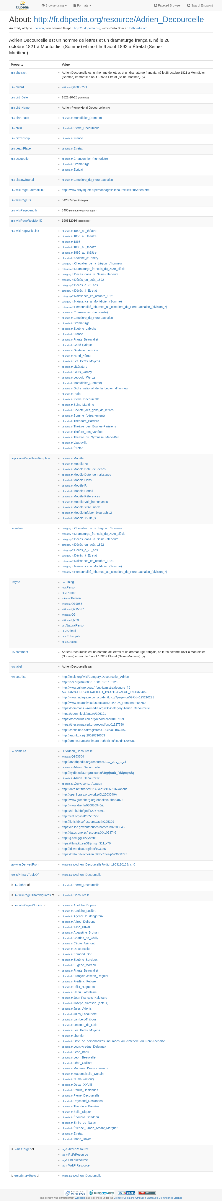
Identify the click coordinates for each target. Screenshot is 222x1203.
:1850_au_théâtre (79, 236)
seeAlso (18, 676)
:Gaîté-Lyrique (77, 345)
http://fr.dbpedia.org (87, 28)
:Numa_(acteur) (78, 1079)
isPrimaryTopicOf (25, 874)
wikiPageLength (24, 210)
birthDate (19, 97)
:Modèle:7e (75, 463)
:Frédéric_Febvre (79, 981)
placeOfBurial (22, 179)
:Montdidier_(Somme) (82, 118)
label (16, 666)
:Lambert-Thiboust (79, 1019)
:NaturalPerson (73, 625)
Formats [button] (82, 5)
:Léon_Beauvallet (79, 1057)
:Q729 (70, 620)
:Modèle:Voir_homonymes (85, 501)
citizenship (20, 138)
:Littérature (74, 366)
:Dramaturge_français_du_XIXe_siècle (93, 269)
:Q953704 (73, 756)
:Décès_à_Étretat (79, 290)
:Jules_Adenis (77, 1008)
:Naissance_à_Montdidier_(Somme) (92, 301)
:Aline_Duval (76, 927)
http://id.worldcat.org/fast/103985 (84, 849)
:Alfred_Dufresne (78, 921)
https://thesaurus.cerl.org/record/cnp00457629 (93, 719)
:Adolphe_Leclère (79, 910)
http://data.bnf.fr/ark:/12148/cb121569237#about (94, 789)
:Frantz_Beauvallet (80, 339)
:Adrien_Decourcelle (77, 751)
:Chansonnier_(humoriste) (85, 158)
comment (19, 652)
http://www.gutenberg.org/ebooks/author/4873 (92, 800)
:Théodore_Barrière (80, 421)
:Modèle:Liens (77, 480)
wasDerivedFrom (25, 864)
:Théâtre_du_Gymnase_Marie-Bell (90, 437)
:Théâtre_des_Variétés (82, 432)
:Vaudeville (74, 442)
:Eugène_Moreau (79, 965)
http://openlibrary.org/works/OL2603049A (89, 794)
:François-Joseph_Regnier (85, 976)
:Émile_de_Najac (79, 1122)
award (17, 87)
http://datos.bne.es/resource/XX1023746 (89, 832)
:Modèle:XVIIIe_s (79, 518)
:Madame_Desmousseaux (85, 1068)
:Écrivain (73, 169)
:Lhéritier (73, 1035)
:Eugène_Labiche (79, 328)
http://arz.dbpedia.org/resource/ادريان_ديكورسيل (94, 762)
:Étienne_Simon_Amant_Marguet (90, 1128)
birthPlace (20, 118)
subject (17, 528)
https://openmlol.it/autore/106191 (84, 713)
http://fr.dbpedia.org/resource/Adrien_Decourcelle (119, 19)
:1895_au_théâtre (79, 252)
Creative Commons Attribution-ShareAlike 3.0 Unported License (148, 1197)
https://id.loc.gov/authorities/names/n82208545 (93, 827)
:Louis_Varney (77, 372)
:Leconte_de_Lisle (79, 1025)
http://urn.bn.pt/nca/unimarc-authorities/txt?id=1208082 (98, 741)
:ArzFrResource (75, 1149)
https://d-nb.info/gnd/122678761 (83, 811)
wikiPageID (21, 200)
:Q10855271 (74, 87)
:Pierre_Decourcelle (80, 128)
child (16, 128)
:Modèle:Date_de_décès (84, 469)
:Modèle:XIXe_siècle (81, 507)
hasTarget (22, 1149)
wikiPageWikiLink (25, 231)
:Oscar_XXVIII (77, 1084)
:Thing (68, 582)
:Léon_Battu (75, 1052)
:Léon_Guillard (77, 1063)
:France (72, 138)
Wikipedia (80, 1197)
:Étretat (72, 148)
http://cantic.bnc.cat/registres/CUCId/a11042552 (94, 730)
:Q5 (68, 614)
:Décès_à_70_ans (80, 285)
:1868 (71, 241)
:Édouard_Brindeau (80, 1117)
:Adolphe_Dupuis (79, 905)
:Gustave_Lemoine (80, 350)
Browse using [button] (54, 5)
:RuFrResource (75, 1154)
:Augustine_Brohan (80, 932)
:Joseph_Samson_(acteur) (85, 1003)
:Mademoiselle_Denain (83, 1073)
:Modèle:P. (74, 485)
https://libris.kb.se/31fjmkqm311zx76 (86, 843)
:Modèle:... (74, 458)
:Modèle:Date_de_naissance (86, 474)
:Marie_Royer (76, 1139)
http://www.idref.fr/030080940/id (83, 805)
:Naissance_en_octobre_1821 (88, 296)
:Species (69, 641)
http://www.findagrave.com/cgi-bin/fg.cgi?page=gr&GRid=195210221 (108, 697)
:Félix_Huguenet (78, 987)
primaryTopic (25, 1175)
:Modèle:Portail (77, 491)
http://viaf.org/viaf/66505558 (80, 816)
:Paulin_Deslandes (80, 1090)
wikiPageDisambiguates (32, 895)
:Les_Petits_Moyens (81, 361)
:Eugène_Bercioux (80, 959)
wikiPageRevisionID (26, 220)
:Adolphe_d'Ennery (80, 258)
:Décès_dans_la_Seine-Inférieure (90, 274)
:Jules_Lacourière (79, 1014)
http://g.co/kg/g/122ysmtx (79, 838)
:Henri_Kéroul (76, 355)
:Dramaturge (76, 164)
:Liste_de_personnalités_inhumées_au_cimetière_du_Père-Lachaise (113, 1041)
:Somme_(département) (83, 415)
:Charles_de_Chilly (80, 938)
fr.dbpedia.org (138, 28)
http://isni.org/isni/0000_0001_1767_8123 (90, 682)
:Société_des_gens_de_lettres (88, 410)
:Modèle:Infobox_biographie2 (87, 512)
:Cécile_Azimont (78, 943)
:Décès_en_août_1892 (83, 279)
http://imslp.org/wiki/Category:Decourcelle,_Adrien (95, 676)
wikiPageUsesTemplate (30, 458)
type (15, 582)
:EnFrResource (75, 1160)
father (20, 885)
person (39, 28)
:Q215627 (73, 609)
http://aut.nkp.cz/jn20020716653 (83, 735)
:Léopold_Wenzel (79, 377)
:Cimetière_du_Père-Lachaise (87, 179)
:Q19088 (72, 603)
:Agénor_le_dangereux (82, 916)
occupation (20, 158)
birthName (20, 107)
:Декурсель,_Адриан (82, 783)
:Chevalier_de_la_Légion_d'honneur (92, 263)
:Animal (69, 631)
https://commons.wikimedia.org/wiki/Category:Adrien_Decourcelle (106, 708)
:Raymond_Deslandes (82, 1101)
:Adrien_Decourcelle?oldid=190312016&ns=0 (98, 864)
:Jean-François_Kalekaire (84, 997)
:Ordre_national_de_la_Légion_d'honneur (95, 388)
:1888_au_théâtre (79, 247)
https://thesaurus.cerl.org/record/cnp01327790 (93, 724)
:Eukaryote (71, 636)
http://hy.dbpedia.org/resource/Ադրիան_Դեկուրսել (98, 772)
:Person (69, 587)
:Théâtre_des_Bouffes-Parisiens (89, 426)
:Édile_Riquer (76, 1111)
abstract (18, 72)
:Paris (71, 393)
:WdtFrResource (76, 1165)
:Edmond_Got (76, 954)
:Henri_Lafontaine (79, 992)
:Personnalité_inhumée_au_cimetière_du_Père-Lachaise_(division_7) (114, 307)
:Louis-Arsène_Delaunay (84, 1046)
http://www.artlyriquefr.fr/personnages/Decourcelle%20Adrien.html (106, 190)
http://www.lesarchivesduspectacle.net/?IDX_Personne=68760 (103, 703)
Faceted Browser (167, 5)
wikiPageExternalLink (27, 190)
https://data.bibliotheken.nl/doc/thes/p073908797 (94, 854)
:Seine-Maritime (78, 404)
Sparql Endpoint (200, 5)
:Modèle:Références (81, 496)
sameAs (18, 751)
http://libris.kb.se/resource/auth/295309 (88, 821)
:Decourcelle (76, 895)
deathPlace (21, 148)
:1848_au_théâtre (79, 231)
